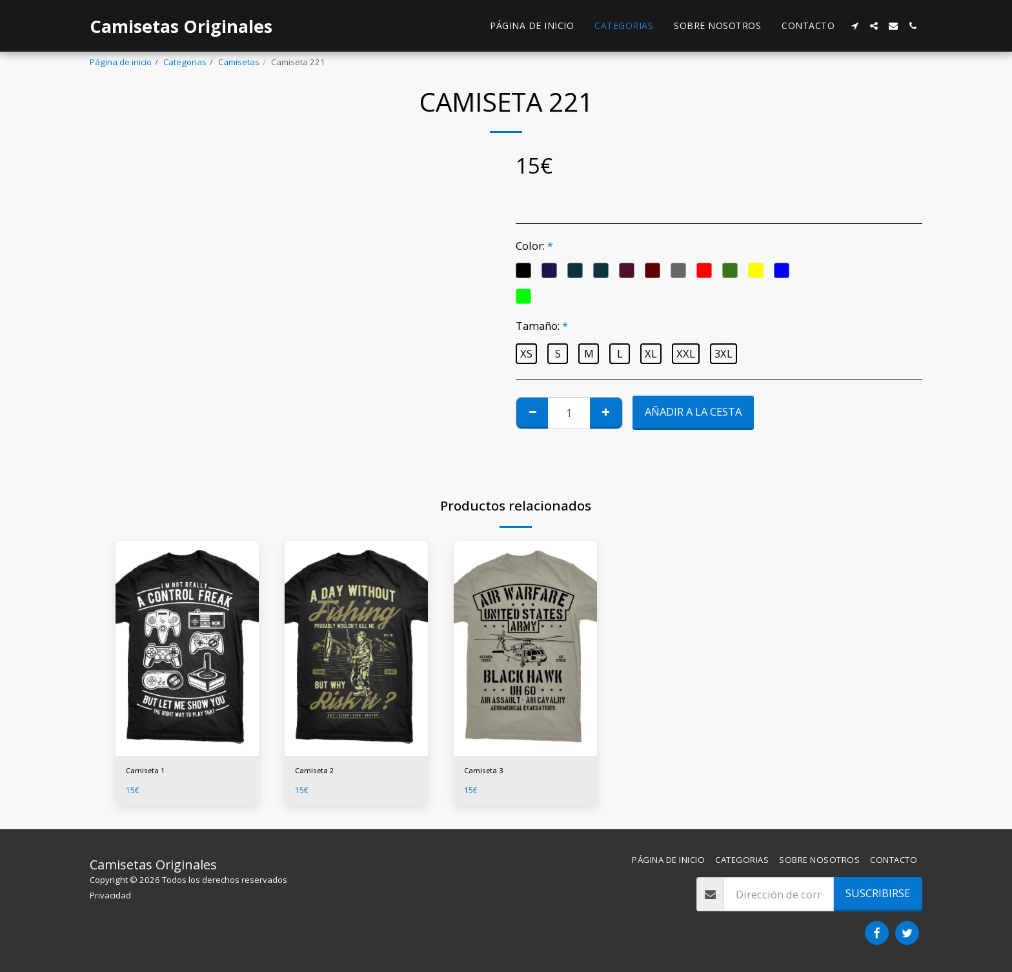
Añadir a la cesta (693, 411)
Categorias (185, 62)
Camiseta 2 (317, 772)
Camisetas (238, 62)
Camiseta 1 (148, 772)
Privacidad (110, 895)
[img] (187, 648)
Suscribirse (877, 893)
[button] (854, 25)
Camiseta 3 (486, 772)
